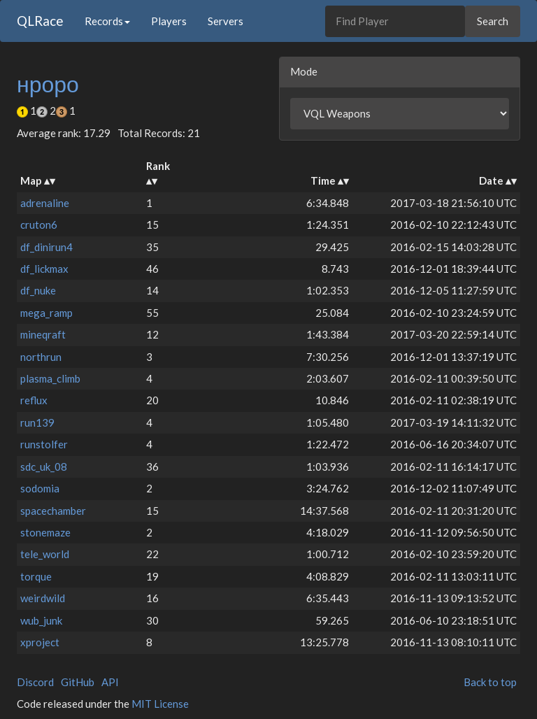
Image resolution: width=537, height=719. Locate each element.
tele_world (44, 554)
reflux (34, 400)
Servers (225, 21)
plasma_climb (50, 378)
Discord (35, 682)
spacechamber (53, 510)
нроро (48, 83)
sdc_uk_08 (43, 466)
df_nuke (38, 290)
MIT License (160, 703)
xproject (39, 642)
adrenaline (44, 203)
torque (36, 576)
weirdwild (42, 598)
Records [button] (107, 21)
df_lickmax (44, 268)
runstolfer (44, 444)
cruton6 (38, 224)
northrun (41, 356)
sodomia (39, 488)
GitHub (77, 682)
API (110, 682)
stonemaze (45, 532)
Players (169, 21)
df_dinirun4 (46, 247)
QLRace (40, 21)
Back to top (490, 682)
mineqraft (43, 334)
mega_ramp (46, 312)
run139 (37, 422)
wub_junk (41, 620)
